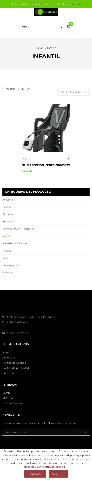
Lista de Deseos (12, 403)
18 (23, 88)
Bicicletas (7, 214)
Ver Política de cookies (51, 466)
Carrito (6, 392)
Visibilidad (7, 272)
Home (39, 48)
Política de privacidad (15, 368)
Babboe (6, 207)
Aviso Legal (9, 357)
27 (28, 88)
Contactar (8, 373)
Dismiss (76, 4)
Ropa (5, 258)
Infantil (6, 236)
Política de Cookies (14, 362)
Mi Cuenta (8, 398)
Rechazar (35, 473)
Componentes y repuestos (18, 228)
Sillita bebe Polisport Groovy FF (46, 165)
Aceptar (58, 473)
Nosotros (8, 352)
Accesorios (8, 199)
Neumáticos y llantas (14, 243)
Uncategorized (10, 265)
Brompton (8, 221)
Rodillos (6, 250)
